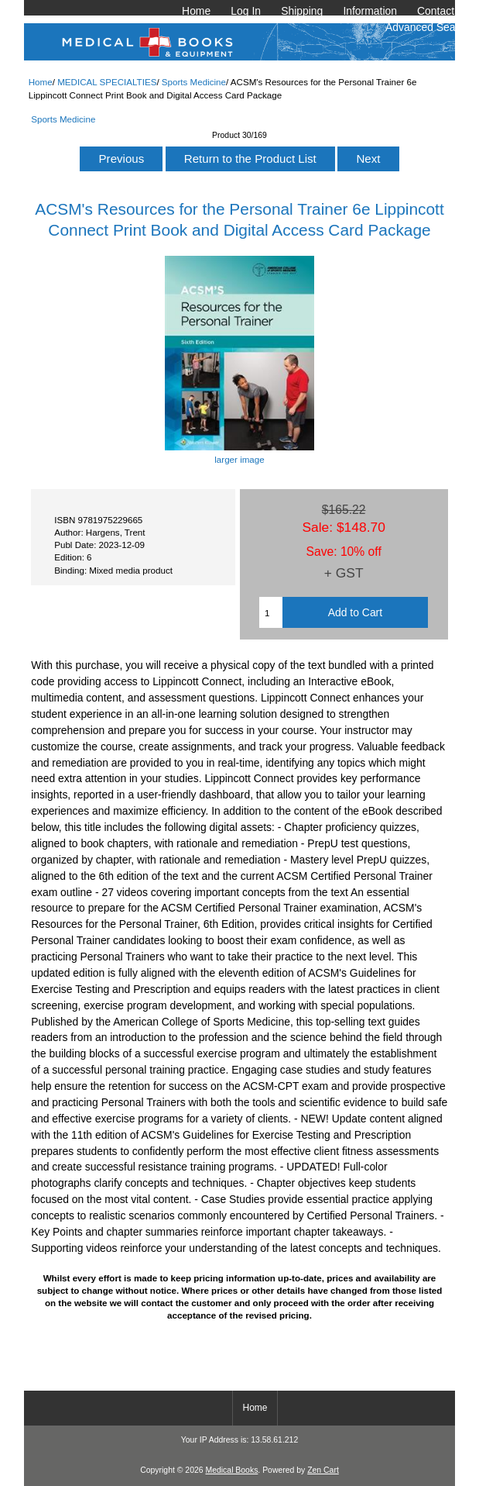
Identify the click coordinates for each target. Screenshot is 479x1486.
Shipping (302, 11)
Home (196, 11)
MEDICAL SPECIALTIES (106, 82)
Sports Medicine (194, 82)
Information (370, 11)
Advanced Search (427, 27)
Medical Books (231, 1470)
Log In (246, 11)
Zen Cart (323, 1470)
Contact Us (443, 11)
